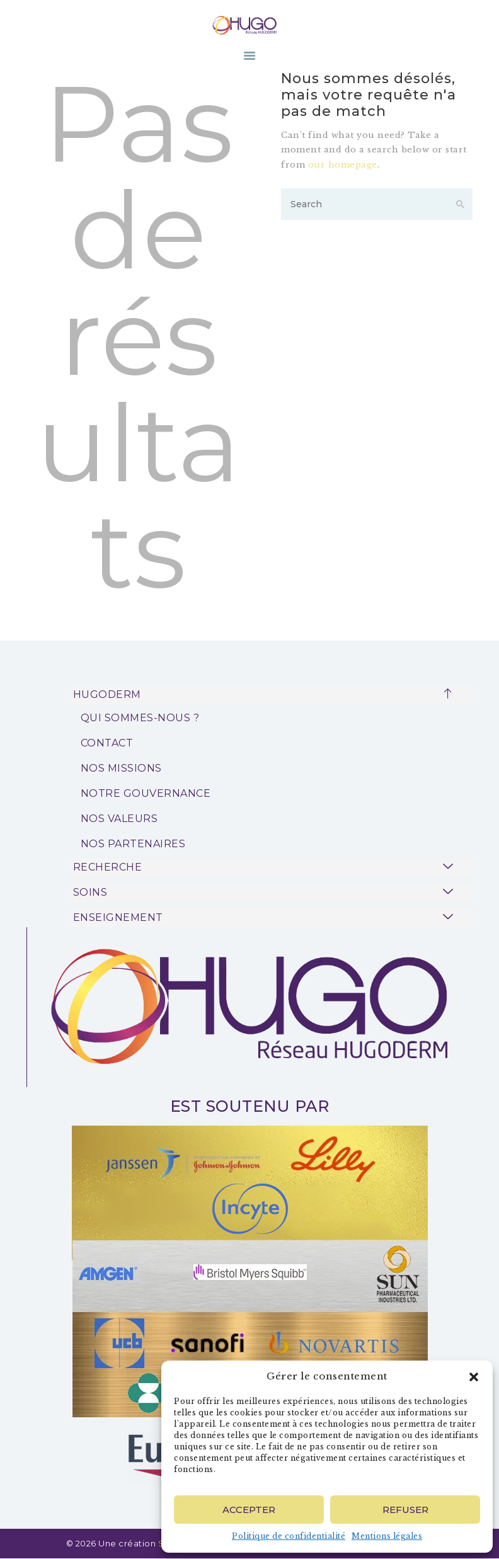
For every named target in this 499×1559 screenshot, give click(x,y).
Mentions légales (387, 1536)
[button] (473, 1377)
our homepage (342, 164)
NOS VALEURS (119, 819)
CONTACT (107, 743)
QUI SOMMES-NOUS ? (140, 718)
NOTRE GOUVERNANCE (146, 793)
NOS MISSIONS (121, 768)
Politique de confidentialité (288, 1536)
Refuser (405, 1510)
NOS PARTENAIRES (133, 844)
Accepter (248, 1510)
